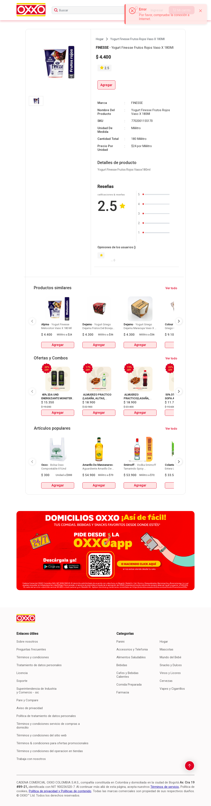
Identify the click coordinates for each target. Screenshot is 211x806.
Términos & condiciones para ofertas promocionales (52, 743)
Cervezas (166, 681)
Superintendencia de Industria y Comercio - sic (36, 690)
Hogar (164, 641)
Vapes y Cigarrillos (172, 689)
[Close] (200, 10)
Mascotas (166, 649)
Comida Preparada (129, 684)
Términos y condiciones (32, 657)
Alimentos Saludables (131, 657)
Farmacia (122, 692)
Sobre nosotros (27, 641)
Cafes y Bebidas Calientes (127, 675)
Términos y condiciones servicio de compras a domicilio (48, 725)
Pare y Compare (27, 700)
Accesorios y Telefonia (132, 649)
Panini (120, 641)
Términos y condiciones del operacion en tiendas (49, 751)
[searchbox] (89, 10)
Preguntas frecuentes (31, 649)
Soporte (21, 681)
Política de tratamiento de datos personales (46, 716)
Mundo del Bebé (170, 657)
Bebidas (121, 665)
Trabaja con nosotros (31, 759)
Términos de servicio (164, 787)
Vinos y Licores (170, 673)
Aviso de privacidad (29, 708)
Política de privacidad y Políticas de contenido (60, 791)
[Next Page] (179, 321)
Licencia (22, 673)
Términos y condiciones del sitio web (41, 735)
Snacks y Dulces (171, 665)
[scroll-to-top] (190, 766)
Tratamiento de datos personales (39, 665)
